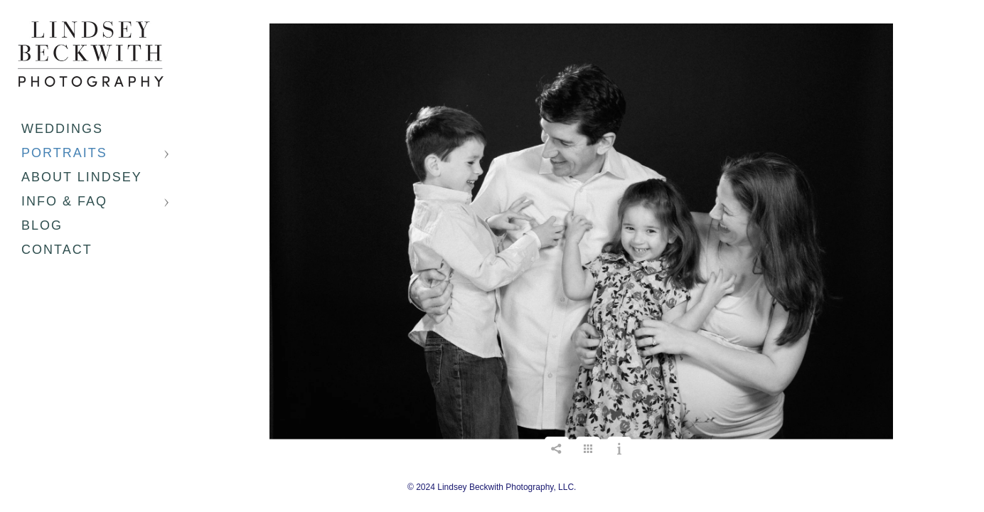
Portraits (64, 153)
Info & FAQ (64, 201)
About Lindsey (81, 177)
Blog (42, 225)
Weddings (62, 129)
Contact (56, 249)
